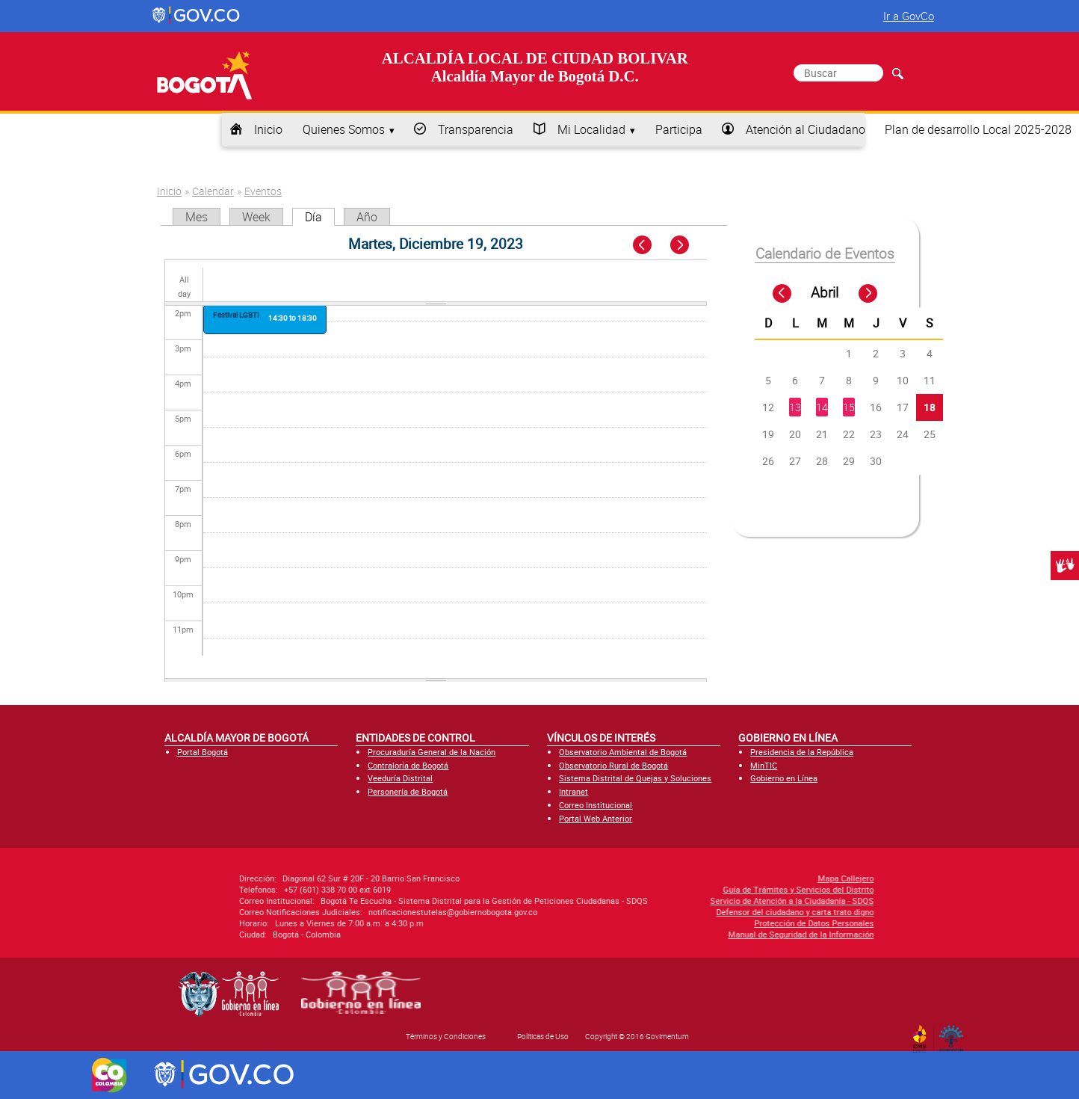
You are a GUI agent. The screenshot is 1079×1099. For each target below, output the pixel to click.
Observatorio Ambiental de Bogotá (623, 751)
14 (822, 407)
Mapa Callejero (733, 878)
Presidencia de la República (801, 751)
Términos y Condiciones (446, 1036)
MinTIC (763, 765)
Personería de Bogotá (408, 791)
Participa (678, 129)
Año (366, 217)
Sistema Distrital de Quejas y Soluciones (635, 778)
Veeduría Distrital (400, 778)
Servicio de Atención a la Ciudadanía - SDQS (679, 900)
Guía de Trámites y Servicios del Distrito (685, 889)
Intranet (573, 791)
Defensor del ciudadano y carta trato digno (682, 911)
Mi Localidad (591, 129)
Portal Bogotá (202, 751)
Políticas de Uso (543, 1036)
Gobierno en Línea (783, 778)
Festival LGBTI (236, 315)
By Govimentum (954, 1034)
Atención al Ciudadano (805, 129)
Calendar (213, 191)
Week (256, 217)
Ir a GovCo (908, 15)
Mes (196, 217)
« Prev (643, 246)
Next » (687, 246)
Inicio (268, 129)
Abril (824, 292)
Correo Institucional (595, 804)
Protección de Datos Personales (701, 923)
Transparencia (475, 129)
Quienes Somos (344, 129)
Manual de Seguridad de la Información (688, 934)
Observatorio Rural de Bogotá (613, 765)
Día (320, 217)
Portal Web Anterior (595, 818)
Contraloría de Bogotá (408, 765)
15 (849, 407)
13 (795, 407)
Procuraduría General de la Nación (431, 751)
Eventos (263, 191)
